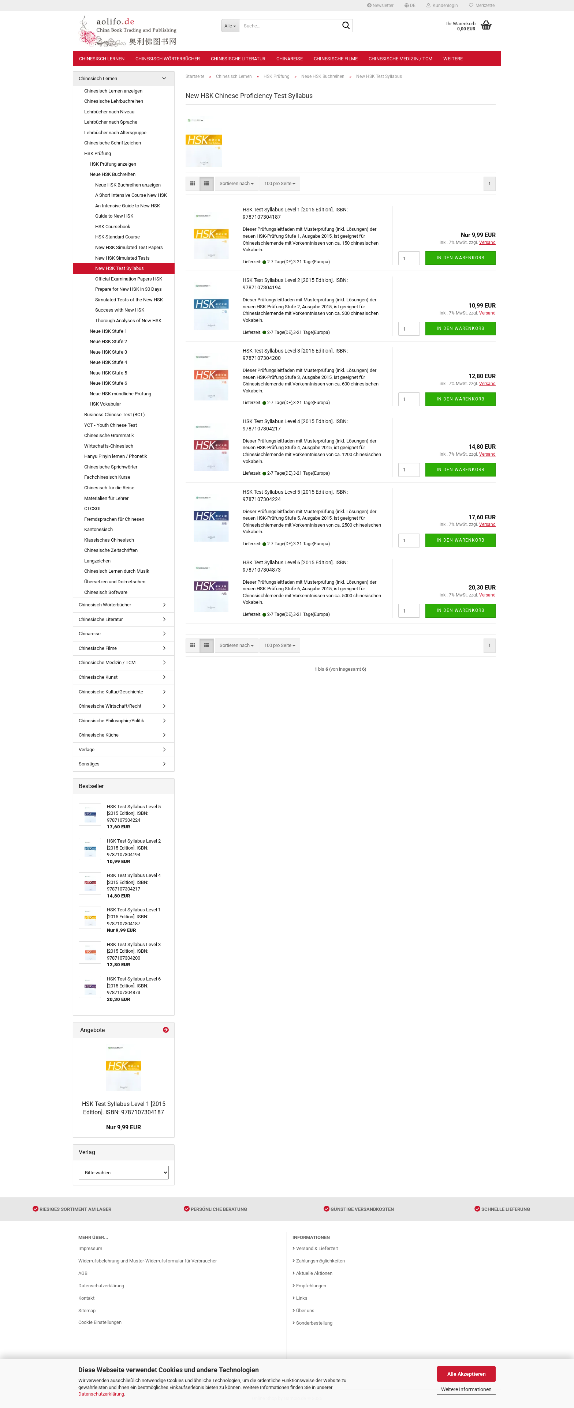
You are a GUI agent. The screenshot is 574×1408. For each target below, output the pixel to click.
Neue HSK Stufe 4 (108, 362)
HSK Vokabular (105, 404)
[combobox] (236, 184)
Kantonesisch (98, 529)
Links (300, 1298)
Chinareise (289, 58)
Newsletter (380, 5)
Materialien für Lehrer (106, 498)
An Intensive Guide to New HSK (127, 205)
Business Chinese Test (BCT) (114, 414)
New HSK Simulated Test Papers (129, 247)
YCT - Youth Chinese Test (110, 425)
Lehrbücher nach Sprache (110, 122)
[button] (410, 5)
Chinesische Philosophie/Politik (111, 720)
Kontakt (86, 1298)
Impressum (90, 1248)
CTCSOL (93, 508)
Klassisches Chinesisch (109, 540)
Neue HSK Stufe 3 (108, 352)
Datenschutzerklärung (101, 1394)
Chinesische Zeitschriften (111, 550)
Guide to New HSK (114, 216)
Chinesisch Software (105, 592)
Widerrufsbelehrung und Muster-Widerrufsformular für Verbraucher (147, 1261)
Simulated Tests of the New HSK (129, 299)
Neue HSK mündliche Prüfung (120, 393)
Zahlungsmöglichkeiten (318, 1261)
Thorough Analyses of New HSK (128, 320)
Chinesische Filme (336, 58)
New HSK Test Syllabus (119, 268)
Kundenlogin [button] (442, 5)
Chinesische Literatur (238, 58)
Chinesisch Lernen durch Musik (116, 571)
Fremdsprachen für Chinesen (114, 519)
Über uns (303, 1310)
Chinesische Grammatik (109, 435)
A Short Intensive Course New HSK (131, 195)
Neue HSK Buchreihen (112, 174)
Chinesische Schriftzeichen (112, 143)
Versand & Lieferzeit (315, 1248)
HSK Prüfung (97, 153)
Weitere (453, 58)
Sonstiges (89, 764)
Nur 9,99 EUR (123, 1127)
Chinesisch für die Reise (109, 487)
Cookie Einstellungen (100, 1322)
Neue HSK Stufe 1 (108, 331)
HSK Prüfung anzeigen (113, 164)
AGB (82, 1273)
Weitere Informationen (466, 1389)
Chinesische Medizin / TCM (400, 58)
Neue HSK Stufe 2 (108, 341)
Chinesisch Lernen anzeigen (113, 91)
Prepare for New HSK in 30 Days (128, 289)
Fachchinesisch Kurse (107, 477)
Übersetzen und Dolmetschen (114, 581)
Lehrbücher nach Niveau (109, 111)
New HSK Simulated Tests (122, 258)
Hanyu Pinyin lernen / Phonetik (115, 456)
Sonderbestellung (312, 1323)
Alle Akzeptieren (466, 1374)
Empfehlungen (309, 1285)
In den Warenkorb (460, 257)
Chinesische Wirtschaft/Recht (110, 706)
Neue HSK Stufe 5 (108, 373)
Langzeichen (97, 561)
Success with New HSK (119, 310)
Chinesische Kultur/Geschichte (111, 691)
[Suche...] (230, 25)
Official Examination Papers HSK (128, 279)
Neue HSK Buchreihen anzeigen (128, 185)
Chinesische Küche (99, 735)
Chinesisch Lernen (101, 58)
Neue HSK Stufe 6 (108, 383)
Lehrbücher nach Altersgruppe (115, 132)
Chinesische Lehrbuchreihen (113, 101)
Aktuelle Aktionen (312, 1273)
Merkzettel (482, 5)
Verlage (86, 749)
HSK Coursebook (112, 226)
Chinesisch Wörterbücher (167, 58)
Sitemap (87, 1310)
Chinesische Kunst (98, 677)
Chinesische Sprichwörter (110, 467)
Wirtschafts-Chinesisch (108, 446)
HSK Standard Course (117, 237)
